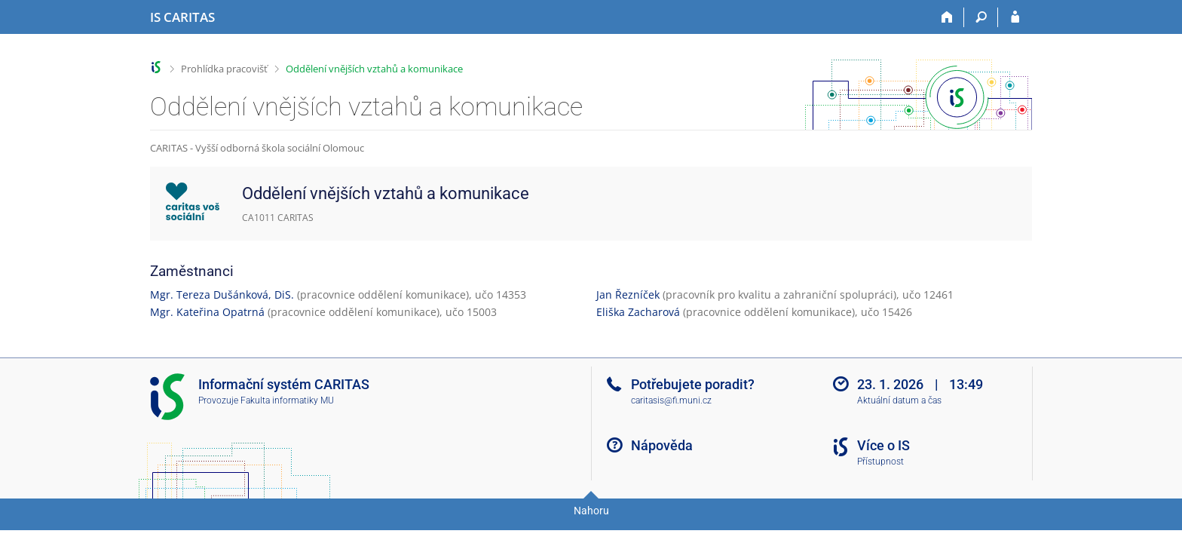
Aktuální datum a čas (899, 400)
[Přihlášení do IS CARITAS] (1015, 17)
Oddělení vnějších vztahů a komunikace (374, 68)
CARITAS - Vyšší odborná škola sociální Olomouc (257, 148)
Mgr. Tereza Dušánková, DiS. (222, 294)
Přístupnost (880, 461)
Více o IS (883, 445)
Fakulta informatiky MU (287, 400)
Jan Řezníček (628, 294)
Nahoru (591, 511)
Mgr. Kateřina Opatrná (207, 312)
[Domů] (947, 17)
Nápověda (662, 445)
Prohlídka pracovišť (224, 68)
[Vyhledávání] (981, 17)
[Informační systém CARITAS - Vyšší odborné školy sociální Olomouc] (182, 17)
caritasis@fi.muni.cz (671, 400)
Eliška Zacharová (638, 312)
